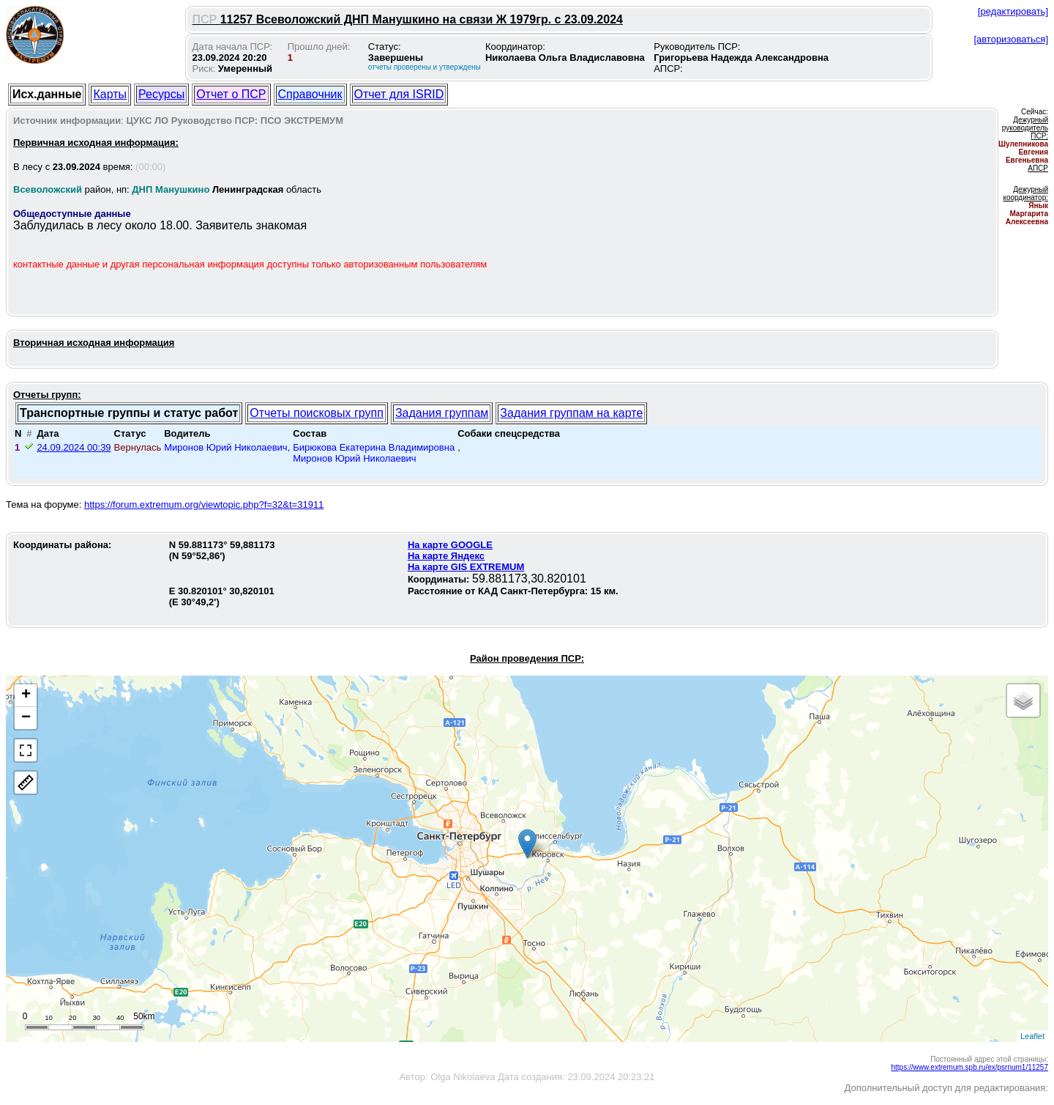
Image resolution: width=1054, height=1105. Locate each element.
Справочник (310, 94)
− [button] (26, 718)
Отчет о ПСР (231, 94)
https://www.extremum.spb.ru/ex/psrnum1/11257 (969, 1067)
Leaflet (1032, 1036)
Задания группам (441, 413)
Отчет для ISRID (399, 94)
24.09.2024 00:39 (74, 447)
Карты (110, 94)
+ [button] (26, 695)
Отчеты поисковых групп (317, 413)
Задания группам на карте (571, 413)
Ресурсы (161, 94)
